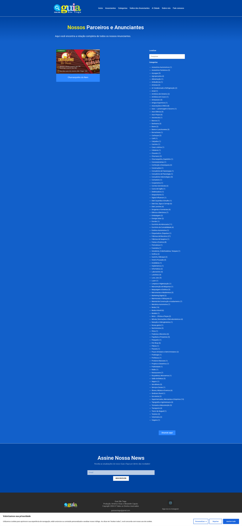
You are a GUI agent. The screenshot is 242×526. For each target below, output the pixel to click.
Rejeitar (216, 521)
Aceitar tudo (231, 521)
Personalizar (200, 521)
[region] (121, 519)
